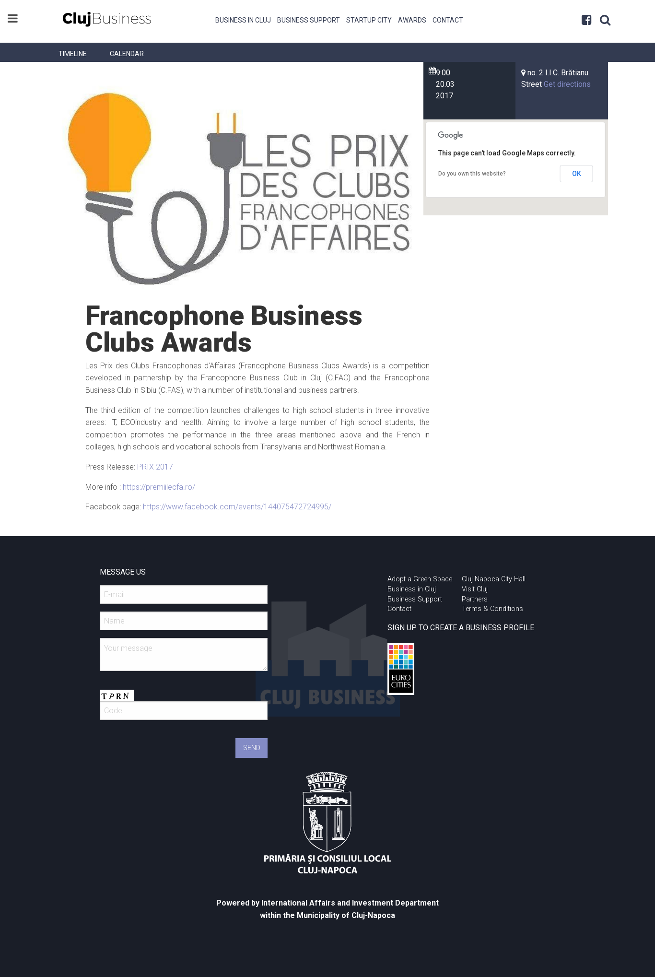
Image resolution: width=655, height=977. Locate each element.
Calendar (127, 54)
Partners (475, 599)
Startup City (369, 20)
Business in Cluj (243, 20)
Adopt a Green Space (419, 579)
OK (576, 173)
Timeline (72, 54)
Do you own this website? (472, 173)
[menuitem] (243, 19)
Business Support (308, 20)
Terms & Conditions (492, 609)
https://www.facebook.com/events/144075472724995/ (237, 506)
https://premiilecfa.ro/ (159, 487)
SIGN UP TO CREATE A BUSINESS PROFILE (460, 627)
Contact (448, 20)
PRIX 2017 (155, 466)
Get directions (567, 84)
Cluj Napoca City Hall (494, 579)
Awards (412, 20)
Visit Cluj (475, 589)
